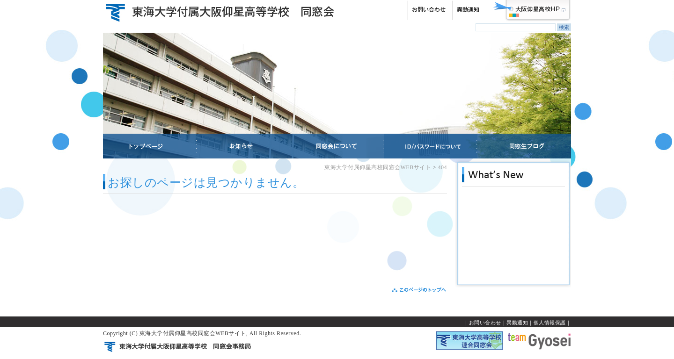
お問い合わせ (485, 322)
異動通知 (517, 322)
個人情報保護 (550, 322)
